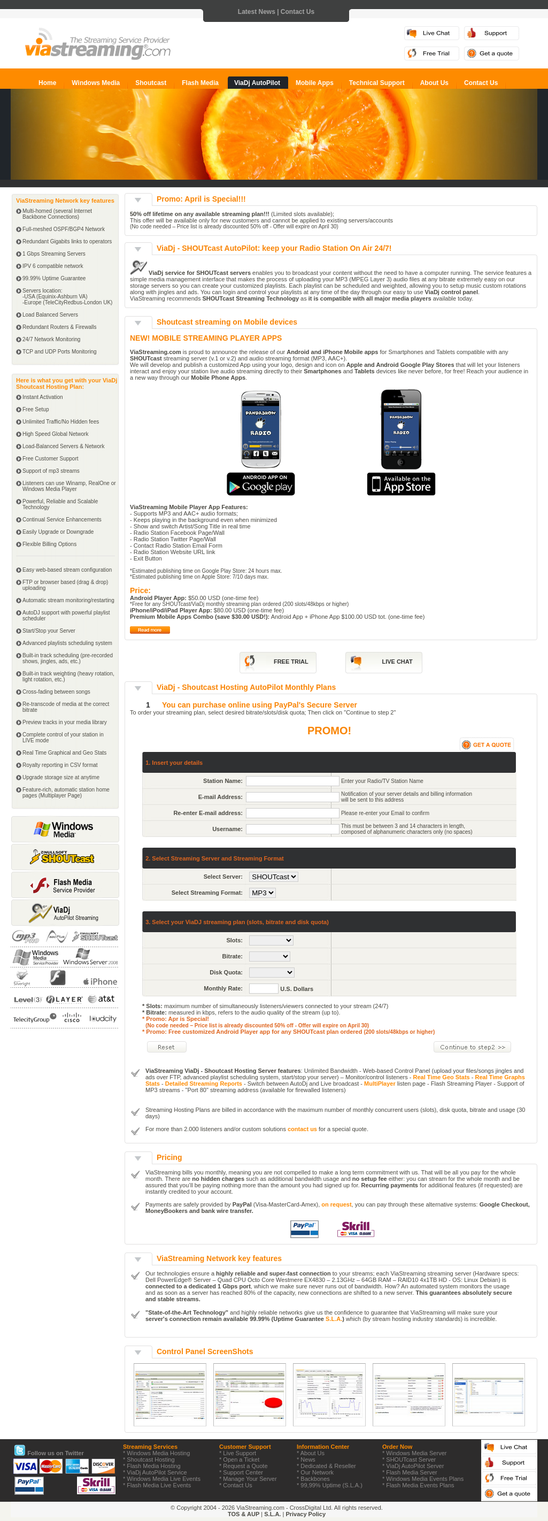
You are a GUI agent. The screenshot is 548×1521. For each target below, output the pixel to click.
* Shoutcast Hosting (149, 1459)
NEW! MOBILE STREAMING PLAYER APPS (206, 338)
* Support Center (241, 1472)
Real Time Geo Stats (441, 1077)
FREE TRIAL (291, 661)
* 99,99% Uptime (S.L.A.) (329, 1485)
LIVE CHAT (397, 661)
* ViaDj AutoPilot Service (155, 1472)
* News (306, 1459)
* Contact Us (235, 1485)
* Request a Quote (243, 1466)
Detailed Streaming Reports (203, 1083)
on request (336, 1204)
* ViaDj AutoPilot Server (413, 1466)
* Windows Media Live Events (161, 1479)
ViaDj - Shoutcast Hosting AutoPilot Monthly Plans (246, 687)
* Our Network (315, 1472)
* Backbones (313, 1479)
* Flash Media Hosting (152, 1466)
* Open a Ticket (239, 1459)
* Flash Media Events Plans (418, 1485)
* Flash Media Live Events (157, 1485)
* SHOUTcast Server (409, 1459)
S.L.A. (334, 1319)
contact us (302, 1129)
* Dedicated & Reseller (326, 1466)
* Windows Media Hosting (156, 1453)
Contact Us (297, 12)
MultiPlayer (380, 1083)
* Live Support (237, 1453)
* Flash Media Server (409, 1472)
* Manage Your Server (248, 1479)
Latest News (256, 12)
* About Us (311, 1453)
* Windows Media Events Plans (423, 1479)
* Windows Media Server (414, 1453)
